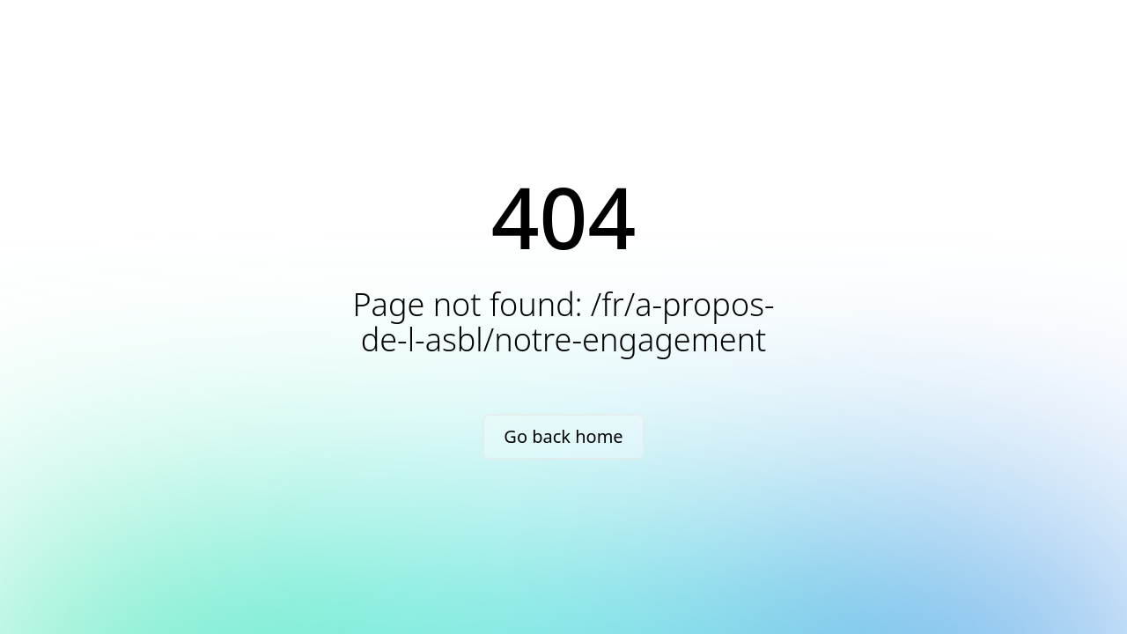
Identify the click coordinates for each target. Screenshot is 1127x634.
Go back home (563, 436)
